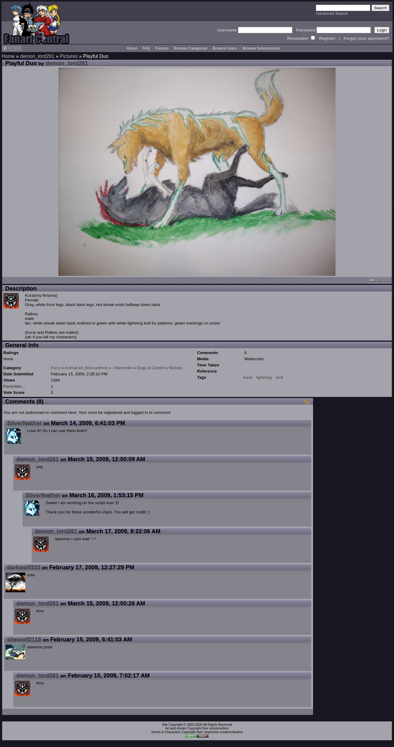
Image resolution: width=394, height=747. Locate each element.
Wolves (175, 367)
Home (8, 56)
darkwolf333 (23, 567)
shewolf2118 (24, 639)
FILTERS (12, 48)
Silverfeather (24, 423)
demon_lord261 (37, 56)
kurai (247, 377)
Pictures (69, 56)
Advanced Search (332, 13)
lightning (264, 377)
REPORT (379, 280)
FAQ (146, 48)
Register (327, 38)
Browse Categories (190, 48)
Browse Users (225, 48)
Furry (55, 367)
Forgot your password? (366, 38)
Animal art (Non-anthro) (86, 367)
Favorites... (14, 386)
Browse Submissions (261, 48)
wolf (279, 377)
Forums (162, 48)
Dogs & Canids (150, 367)
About (132, 48)
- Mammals (122, 367)
